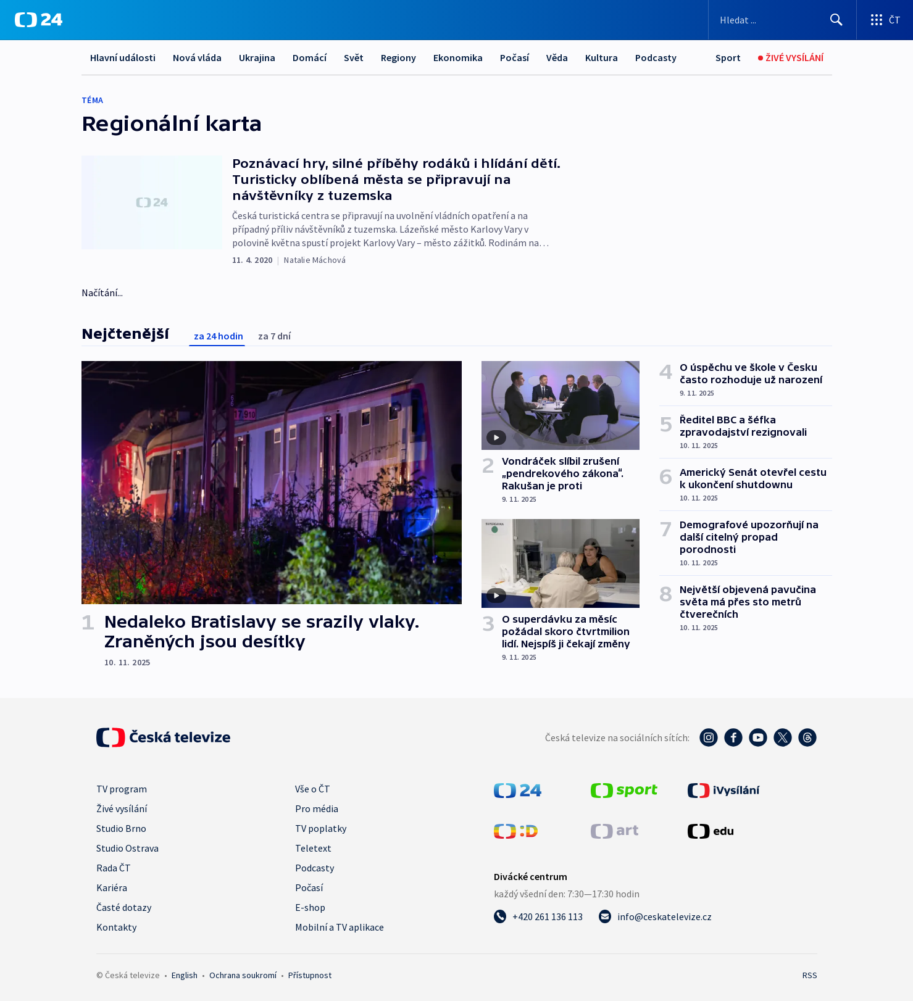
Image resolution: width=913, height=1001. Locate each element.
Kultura (601, 57)
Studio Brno (121, 828)
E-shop (310, 907)
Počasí (514, 57)
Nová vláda (197, 57)
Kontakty (116, 927)
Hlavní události (123, 57)
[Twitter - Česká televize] (783, 737)
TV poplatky (320, 828)
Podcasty (656, 57)
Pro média (316, 808)
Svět (354, 57)
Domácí (310, 57)
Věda (557, 57)
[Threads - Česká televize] (807, 737)
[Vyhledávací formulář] (782, 19)
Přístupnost (309, 975)
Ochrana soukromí (243, 975)
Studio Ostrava (127, 848)
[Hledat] (836, 19)
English (185, 975)
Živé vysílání (121, 808)
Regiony (398, 57)
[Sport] (728, 57)
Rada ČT (113, 868)
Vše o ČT (312, 789)
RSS (810, 975)
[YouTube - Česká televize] (758, 737)
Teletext (313, 848)
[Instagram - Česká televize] (709, 737)
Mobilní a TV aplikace (339, 927)
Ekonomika (458, 57)
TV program (121, 789)
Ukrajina (257, 57)
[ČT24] (38, 19)
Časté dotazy (123, 907)
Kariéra (111, 887)
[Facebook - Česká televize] (733, 737)
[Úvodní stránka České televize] (163, 737)
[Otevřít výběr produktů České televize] (885, 19)
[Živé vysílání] (790, 57)
